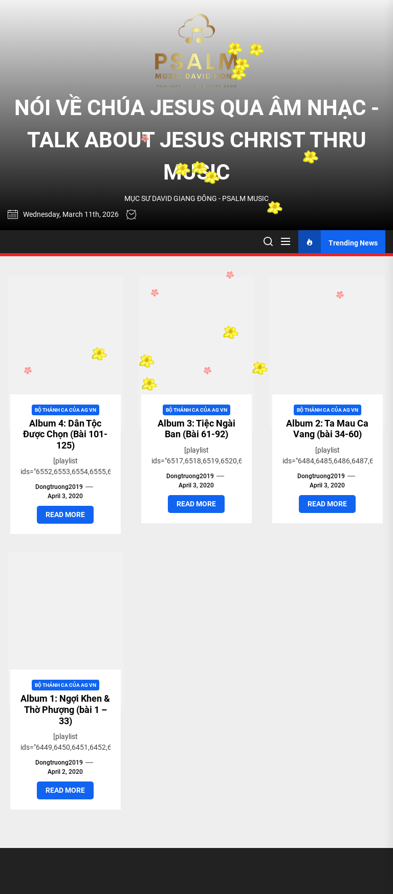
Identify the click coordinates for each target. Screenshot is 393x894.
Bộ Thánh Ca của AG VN (65, 410)
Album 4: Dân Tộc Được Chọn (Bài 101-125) (65, 434)
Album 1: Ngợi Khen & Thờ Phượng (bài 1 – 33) (65, 709)
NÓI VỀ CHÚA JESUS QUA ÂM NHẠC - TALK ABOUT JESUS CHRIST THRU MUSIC (196, 140)
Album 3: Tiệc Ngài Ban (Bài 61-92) (196, 429)
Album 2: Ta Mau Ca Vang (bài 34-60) (327, 429)
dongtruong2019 (59, 486)
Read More (65, 514)
